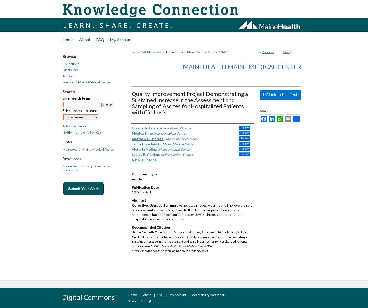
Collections (71, 64)
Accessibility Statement (208, 295)
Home (135, 52)
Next (286, 52)
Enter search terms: (77, 98)
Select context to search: (81, 111)
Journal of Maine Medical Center (87, 82)
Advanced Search (75, 126)
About (147, 295)
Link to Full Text (280, 95)
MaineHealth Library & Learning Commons (86, 168)
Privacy (132, 301)
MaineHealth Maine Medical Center (193, 52)
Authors (69, 76)
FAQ (160, 295)
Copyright (147, 301)
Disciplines (70, 70)
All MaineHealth (154, 52)
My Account (178, 295)
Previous (268, 52)
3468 (224, 52)
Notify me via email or (82, 132)
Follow (244, 127)
